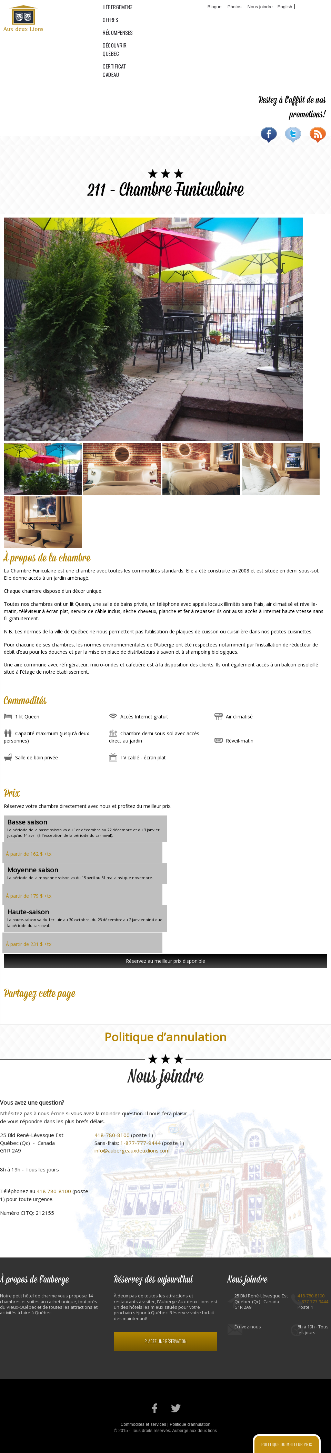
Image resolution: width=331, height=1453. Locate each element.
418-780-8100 (112, 1134)
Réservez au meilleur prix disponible (165, 961)
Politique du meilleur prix (286, 1444)
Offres (146, 17)
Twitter (293, 135)
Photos (234, 6)
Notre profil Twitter (176, 1408)
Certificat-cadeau (264, 17)
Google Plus (38, 1007)
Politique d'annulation (190, 1424)
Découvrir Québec (217, 17)
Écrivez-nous (247, 1327)
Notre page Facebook (155, 1408)
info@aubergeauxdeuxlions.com (132, 1150)
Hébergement (116, 17)
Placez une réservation (165, 1341)
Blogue (214, 6)
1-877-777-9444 (140, 1142)
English (285, 6)
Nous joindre (260, 6)
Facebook (269, 135)
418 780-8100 (54, 1191)
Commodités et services (143, 1424)
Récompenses (175, 17)
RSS (318, 135)
